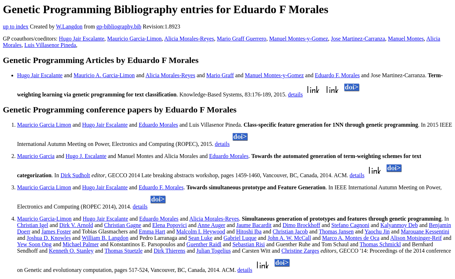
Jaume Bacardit (254, 225)
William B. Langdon (105, 238)
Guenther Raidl (204, 244)
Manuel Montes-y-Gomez (298, 39)
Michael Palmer (81, 244)
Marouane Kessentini (425, 231)
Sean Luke (200, 238)
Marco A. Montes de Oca (350, 238)
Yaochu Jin (377, 231)
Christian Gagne (122, 225)
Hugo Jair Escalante (82, 39)
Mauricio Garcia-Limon (134, 39)
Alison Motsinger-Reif (416, 238)
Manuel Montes (406, 39)
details (295, 94)
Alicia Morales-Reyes (189, 39)
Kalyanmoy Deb (399, 225)
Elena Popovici (169, 225)
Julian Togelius (213, 251)
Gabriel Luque (240, 238)
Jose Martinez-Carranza (358, 39)
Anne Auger (211, 225)
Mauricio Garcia (35, 156)
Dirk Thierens (169, 251)
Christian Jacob (290, 231)
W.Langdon (69, 26)
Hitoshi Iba (249, 231)
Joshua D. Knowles (49, 238)
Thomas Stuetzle (124, 251)
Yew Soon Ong (34, 244)
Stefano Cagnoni (350, 225)
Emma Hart (152, 231)
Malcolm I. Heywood (200, 231)
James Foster (56, 231)
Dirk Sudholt (75, 175)
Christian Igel (32, 225)
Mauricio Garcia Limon (44, 125)
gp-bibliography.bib (118, 26)
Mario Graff (220, 75)
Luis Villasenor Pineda (50, 45)
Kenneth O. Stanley (71, 251)
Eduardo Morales (158, 125)
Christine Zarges (300, 251)
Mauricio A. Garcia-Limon (104, 75)
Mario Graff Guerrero (241, 39)
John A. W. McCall (289, 238)
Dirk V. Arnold (76, 225)
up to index (15, 26)
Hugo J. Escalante (85, 156)
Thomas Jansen (336, 231)
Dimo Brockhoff (301, 225)
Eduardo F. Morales (337, 75)
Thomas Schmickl (380, 244)
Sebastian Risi (248, 244)
